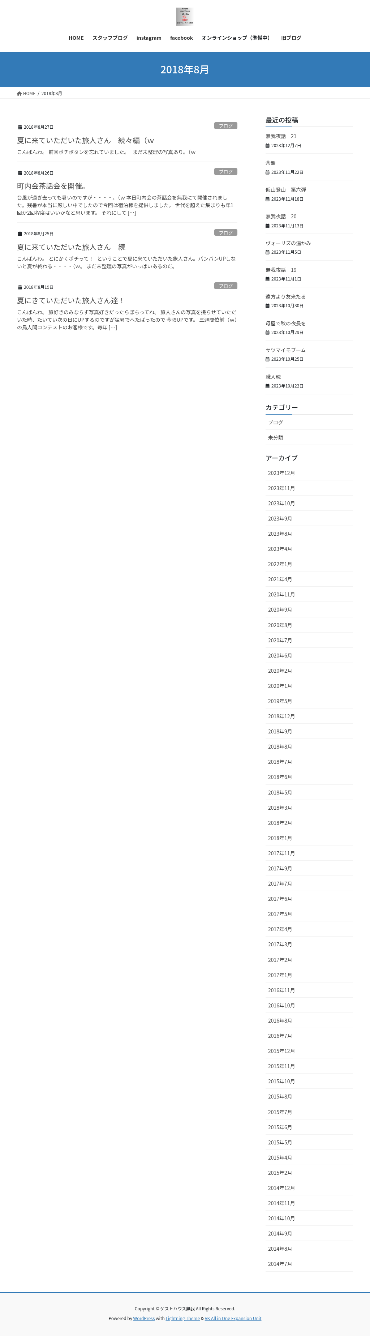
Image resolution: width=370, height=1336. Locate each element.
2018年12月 (281, 716)
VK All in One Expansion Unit (233, 1318)
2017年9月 (280, 868)
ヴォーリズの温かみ (288, 243)
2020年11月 (281, 594)
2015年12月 (281, 1050)
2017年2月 (280, 959)
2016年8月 (280, 1020)
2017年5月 (280, 913)
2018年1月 (280, 838)
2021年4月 (280, 579)
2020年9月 (280, 609)
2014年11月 (281, 1203)
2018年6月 (280, 776)
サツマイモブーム (286, 350)
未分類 (275, 437)
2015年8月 (280, 1096)
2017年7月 (280, 883)
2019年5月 (280, 701)
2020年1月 (280, 685)
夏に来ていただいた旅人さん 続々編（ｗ (85, 140)
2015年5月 (280, 1142)
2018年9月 (280, 731)
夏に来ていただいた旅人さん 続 (71, 246)
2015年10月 (281, 1081)
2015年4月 (280, 1157)
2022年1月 (280, 564)
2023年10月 (281, 503)
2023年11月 (281, 488)
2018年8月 (280, 746)
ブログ (226, 125)
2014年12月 (281, 1187)
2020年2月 (280, 670)
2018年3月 (280, 807)
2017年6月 (280, 898)
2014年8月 (280, 1248)
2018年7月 (280, 761)
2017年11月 (281, 853)
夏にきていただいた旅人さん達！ (71, 300)
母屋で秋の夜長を (286, 323)
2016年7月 (280, 1035)
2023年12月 (281, 472)
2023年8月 (280, 533)
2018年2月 (280, 822)
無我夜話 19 (281, 269)
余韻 (271, 162)
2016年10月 (281, 1005)
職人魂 (273, 376)
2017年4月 (280, 929)
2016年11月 (281, 990)
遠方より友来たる (286, 296)
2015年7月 (280, 1112)
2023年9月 (280, 518)
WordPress (144, 1318)
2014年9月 (280, 1233)
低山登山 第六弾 (286, 189)
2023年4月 (280, 548)
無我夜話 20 (281, 216)
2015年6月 (280, 1127)
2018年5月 (280, 792)
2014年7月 (280, 1263)
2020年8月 (280, 625)
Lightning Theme (182, 1318)
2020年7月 (280, 640)
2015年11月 (281, 1066)
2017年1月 (280, 975)
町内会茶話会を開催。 (53, 185)
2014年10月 (281, 1218)
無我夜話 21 (281, 136)
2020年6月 (280, 655)
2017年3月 (280, 944)
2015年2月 (280, 1172)
